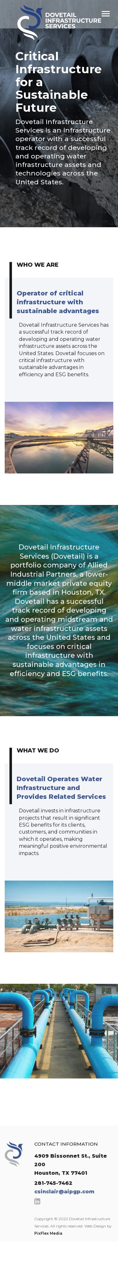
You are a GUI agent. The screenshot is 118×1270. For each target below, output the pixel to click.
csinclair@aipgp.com (64, 1202)
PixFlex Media (48, 1243)
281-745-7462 (53, 1194)
